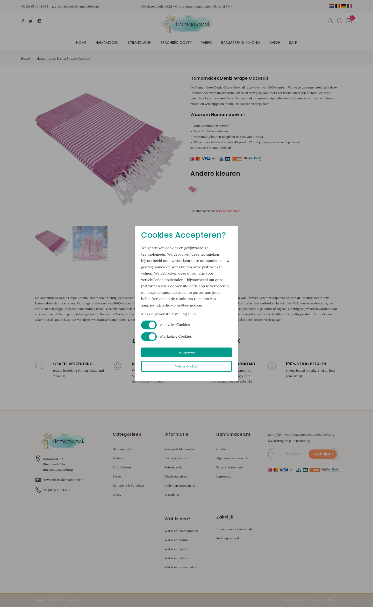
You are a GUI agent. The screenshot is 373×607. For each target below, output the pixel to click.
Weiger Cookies (186, 366)
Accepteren (186, 352)
